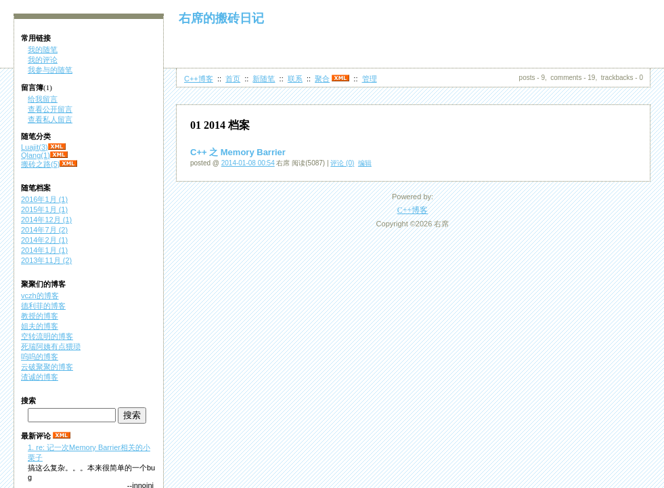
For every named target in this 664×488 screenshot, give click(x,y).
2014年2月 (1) (44, 240)
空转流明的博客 (47, 336)
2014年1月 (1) (44, 250)
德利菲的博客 (43, 306)
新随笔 (263, 79)
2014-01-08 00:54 (248, 163)
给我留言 (43, 99)
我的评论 (43, 60)
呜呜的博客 (39, 356)
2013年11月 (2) (46, 260)
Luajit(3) (34, 147)
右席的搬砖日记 (221, 18)
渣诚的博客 (39, 377)
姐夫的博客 (39, 326)
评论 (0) (342, 163)
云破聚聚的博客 (47, 367)
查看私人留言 (50, 119)
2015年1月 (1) (44, 209)
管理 (369, 79)
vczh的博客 (40, 295)
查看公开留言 (50, 109)
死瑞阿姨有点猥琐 (51, 346)
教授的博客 (39, 316)
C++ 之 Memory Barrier (238, 152)
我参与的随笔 (50, 70)
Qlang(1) (35, 155)
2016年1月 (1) (44, 199)
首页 (232, 79)
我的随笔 (43, 49)
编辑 (365, 163)
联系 (295, 79)
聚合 (322, 79)
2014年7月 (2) (44, 230)
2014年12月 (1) (46, 220)
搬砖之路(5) (40, 164)
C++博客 (198, 79)
